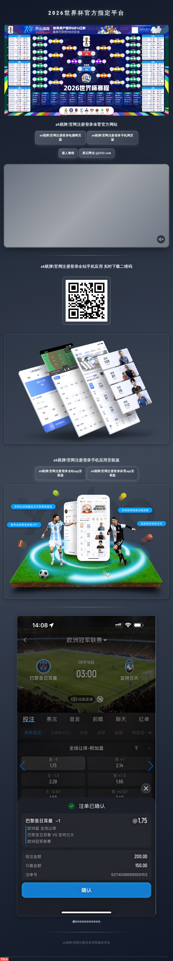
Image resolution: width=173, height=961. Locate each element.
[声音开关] (161, 239)
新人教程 (68, 153)
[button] (22, 766)
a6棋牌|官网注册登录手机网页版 (112, 137)
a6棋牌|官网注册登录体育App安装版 (112, 473)
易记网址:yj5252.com (96, 153)
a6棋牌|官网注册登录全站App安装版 (60, 473)
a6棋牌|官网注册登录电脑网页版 (60, 137)
